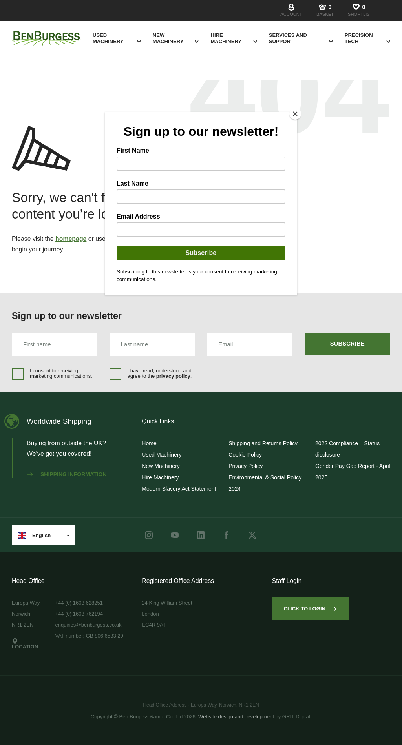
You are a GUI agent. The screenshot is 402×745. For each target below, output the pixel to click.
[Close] (295, 114)
